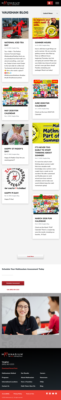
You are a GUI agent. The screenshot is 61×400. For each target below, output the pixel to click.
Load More (30, 256)
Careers (42, 373)
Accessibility (5, 394)
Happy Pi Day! (11, 193)
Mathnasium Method (9, 373)
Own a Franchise (26, 382)
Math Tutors (28, 386)
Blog (41, 386)
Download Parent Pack (9, 368)
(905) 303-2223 (8, 364)
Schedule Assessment (13, 283)
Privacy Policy (18, 394)
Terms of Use (30, 394)
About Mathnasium (27, 377)
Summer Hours (43, 42)
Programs (5, 377)
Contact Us (5, 386)
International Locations (10, 382)
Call (13, 289)
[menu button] (50, 3)
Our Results (25, 373)
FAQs (42, 382)
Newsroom (43, 377)
